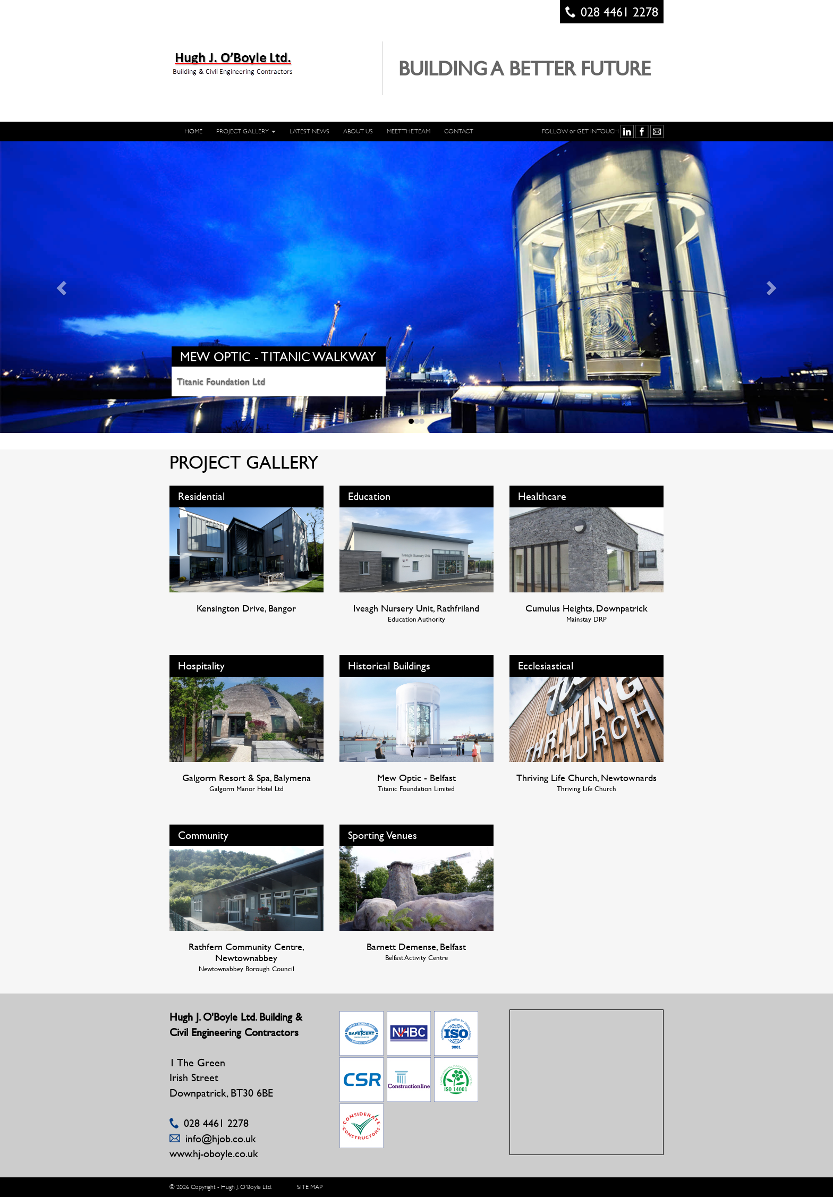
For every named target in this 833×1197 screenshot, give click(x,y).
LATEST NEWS (309, 131)
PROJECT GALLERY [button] (246, 131)
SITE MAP (309, 1187)
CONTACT (458, 131)
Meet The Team (408, 131)
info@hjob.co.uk (220, 1138)
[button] (62, 287)
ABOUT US (358, 131)
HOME (193, 131)
